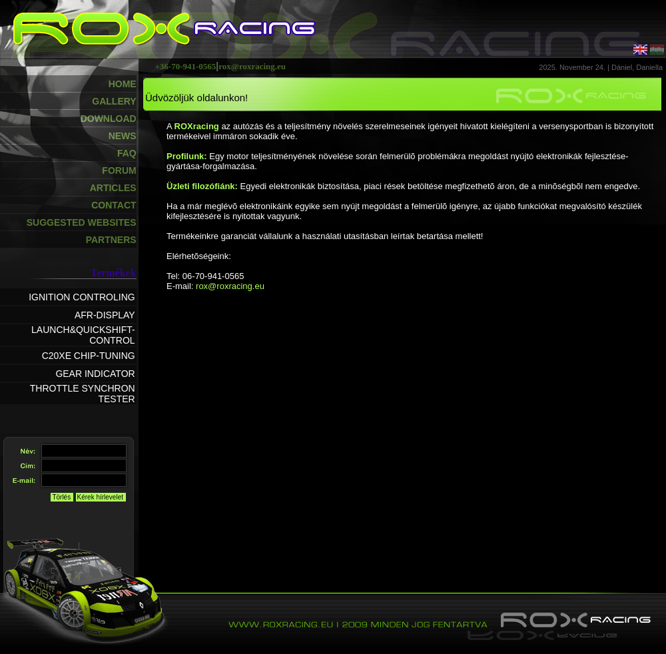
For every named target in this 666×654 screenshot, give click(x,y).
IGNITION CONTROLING (82, 297)
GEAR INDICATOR (95, 373)
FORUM (119, 170)
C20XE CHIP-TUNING (88, 355)
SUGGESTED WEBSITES (82, 222)
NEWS (123, 136)
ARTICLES (113, 187)
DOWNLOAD (109, 118)
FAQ (127, 153)
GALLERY (114, 101)
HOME (123, 84)
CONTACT (113, 205)
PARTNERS (111, 239)
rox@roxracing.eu (230, 286)
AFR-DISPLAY (105, 315)
